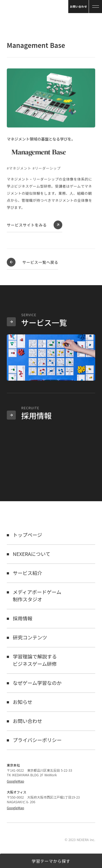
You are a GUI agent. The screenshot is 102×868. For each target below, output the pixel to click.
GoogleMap (15, 781)
